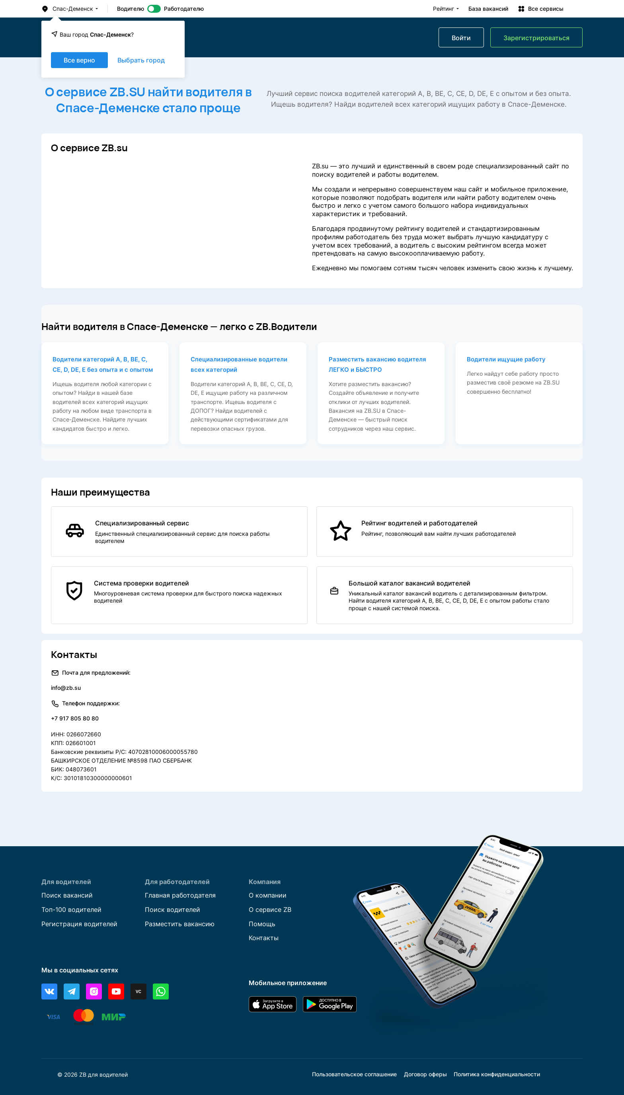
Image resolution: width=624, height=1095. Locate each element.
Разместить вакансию (179, 924)
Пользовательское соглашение (354, 1075)
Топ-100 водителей (71, 909)
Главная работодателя (180, 895)
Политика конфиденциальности (497, 1075)
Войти (461, 38)
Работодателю (184, 9)
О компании (268, 895)
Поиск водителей (172, 909)
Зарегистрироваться (536, 38)
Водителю (130, 9)
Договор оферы (425, 1075)
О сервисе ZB (270, 909)
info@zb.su (66, 687)
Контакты (264, 938)
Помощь (262, 924)
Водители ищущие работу (506, 359)
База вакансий (488, 9)
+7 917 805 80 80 (75, 718)
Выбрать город (141, 60)
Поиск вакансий (67, 895)
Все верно (79, 60)
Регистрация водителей (79, 924)
